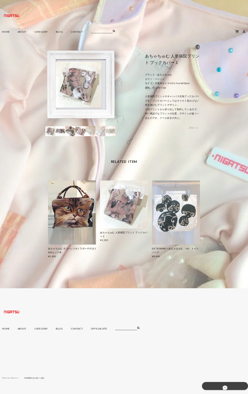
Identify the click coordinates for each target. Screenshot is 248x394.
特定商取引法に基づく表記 (41, 378)
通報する (193, 128)
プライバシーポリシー (12, 378)
